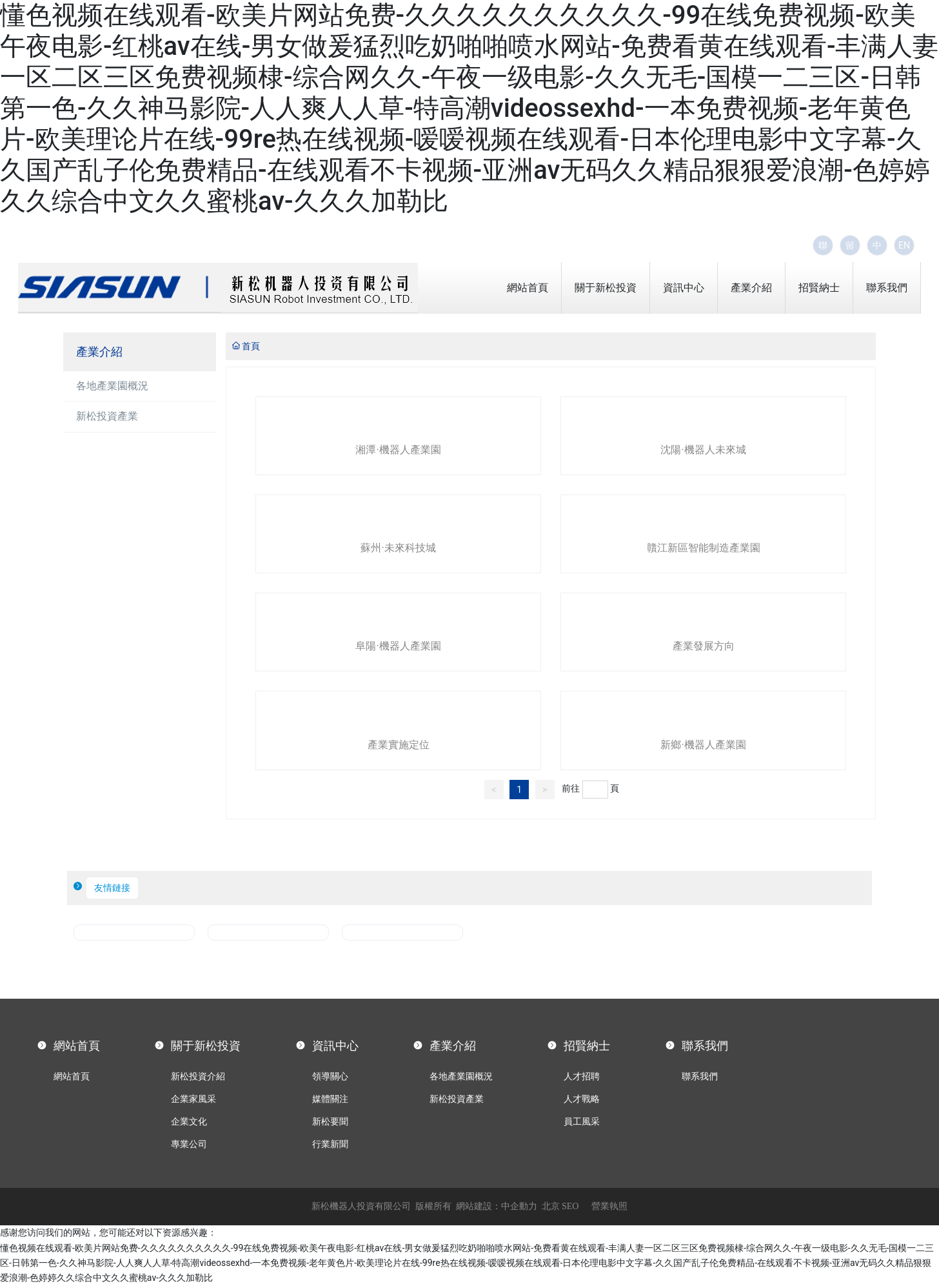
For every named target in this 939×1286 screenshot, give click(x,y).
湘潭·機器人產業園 (397, 450)
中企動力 (519, 1206)
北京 (551, 1206)
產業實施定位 (399, 745)
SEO (570, 1206)
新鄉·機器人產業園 (703, 745)
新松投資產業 (107, 416)
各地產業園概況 (112, 385)
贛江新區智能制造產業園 (703, 548)
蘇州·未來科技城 (398, 548)
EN (904, 245)
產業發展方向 (704, 646)
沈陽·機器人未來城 (703, 450)
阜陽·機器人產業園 (397, 646)
